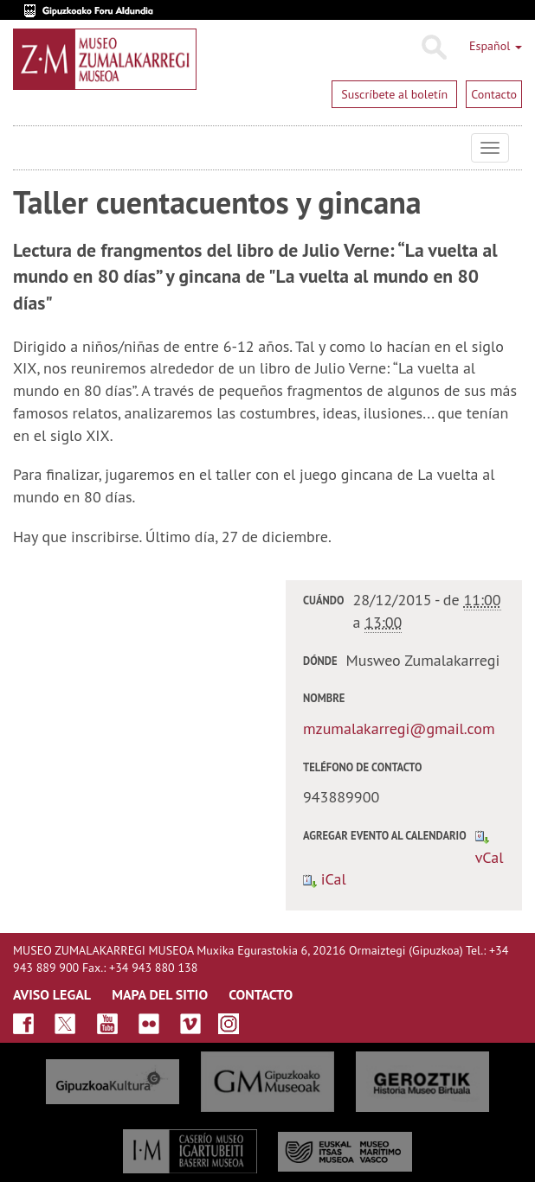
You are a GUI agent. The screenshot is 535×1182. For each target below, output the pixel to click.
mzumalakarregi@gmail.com (399, 728)
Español (495, 46)
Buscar (433, 48)
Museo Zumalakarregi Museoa (26, 147)
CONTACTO (261, 994)
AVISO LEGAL (52, 994)
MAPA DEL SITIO (160, 994)
